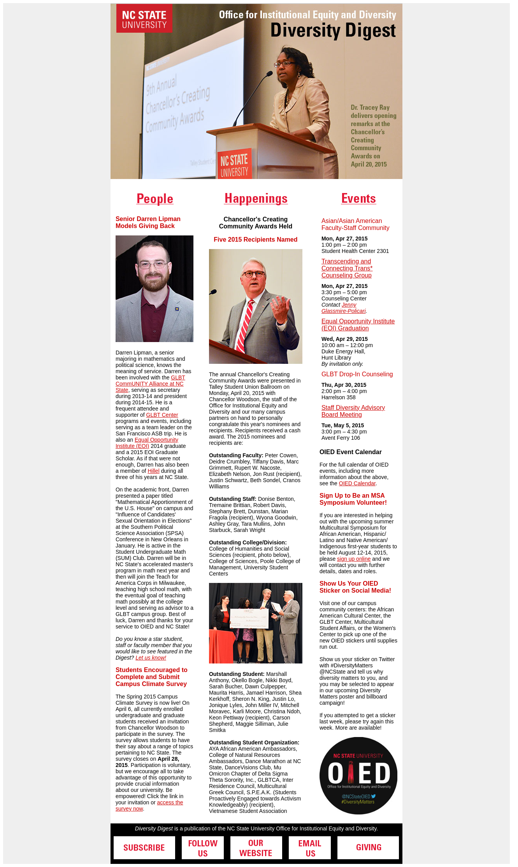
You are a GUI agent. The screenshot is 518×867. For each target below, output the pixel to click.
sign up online (354, 559)
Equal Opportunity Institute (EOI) (147, 443)
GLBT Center (162, 415)
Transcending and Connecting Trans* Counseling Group (347, 268)
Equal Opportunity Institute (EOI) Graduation (358, 325)
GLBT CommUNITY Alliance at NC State (150, 383)
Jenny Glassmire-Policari (343, 308)
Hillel (153, 471)
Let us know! (150, 658)
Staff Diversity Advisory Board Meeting (353, 411)
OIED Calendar (357, 483)
